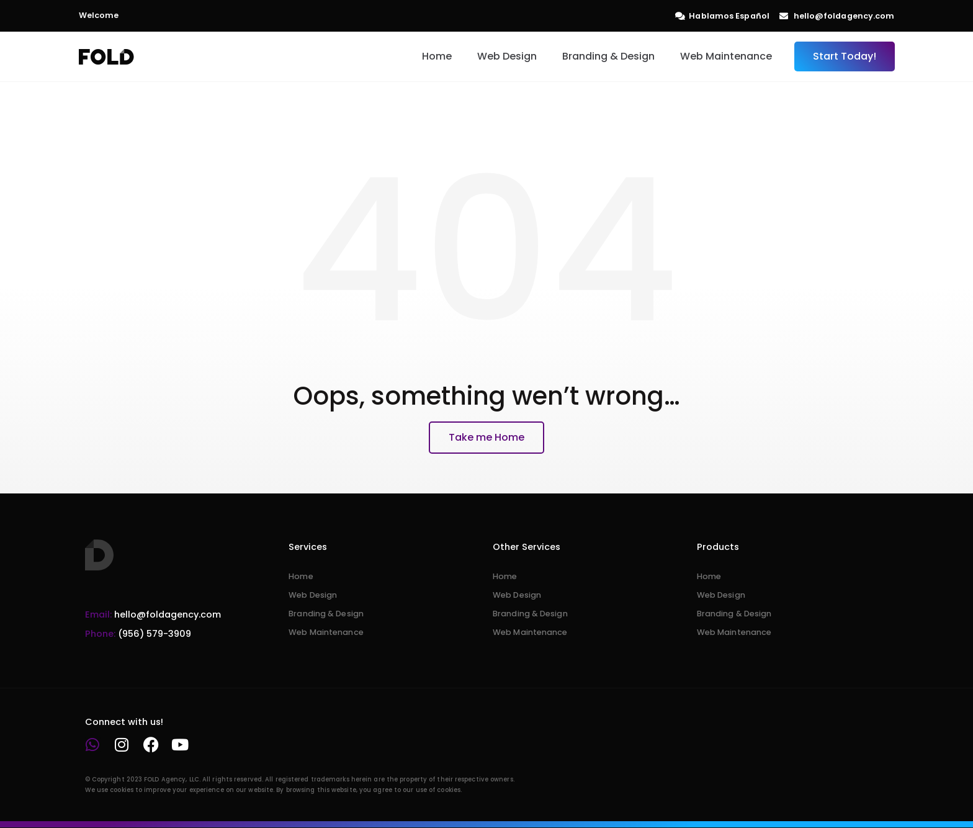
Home (437, 56)
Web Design (507, 56)
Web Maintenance (726, 56)
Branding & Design (608, 56)
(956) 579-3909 (138, 634)
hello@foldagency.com (153, 614)
